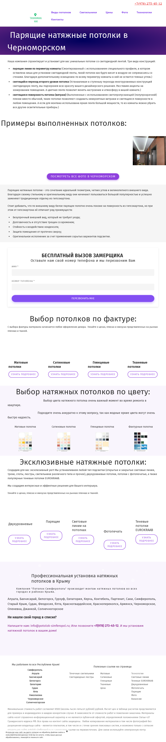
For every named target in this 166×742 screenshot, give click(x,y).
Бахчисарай (35, 677)
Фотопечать (137, 688)
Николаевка (35, 695)
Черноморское (35, 699)
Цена (103, 688)
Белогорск (36, 680)
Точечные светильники (81, 673)
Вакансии (136, 699)
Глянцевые (106, 680)
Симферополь (36, 670)
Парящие (136, 691)
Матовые (105, 673)
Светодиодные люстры (81, 677)
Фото (134, 695)
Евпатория (35, 684)
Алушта (35, 673)
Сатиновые (106, 677)
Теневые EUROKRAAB (142, 680)
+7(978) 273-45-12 (148, 3)
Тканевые (105, 684)
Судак (35, 688)
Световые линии (140, 677)
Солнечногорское (35, 702)
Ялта (35, 691)
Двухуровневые (139, 684)
